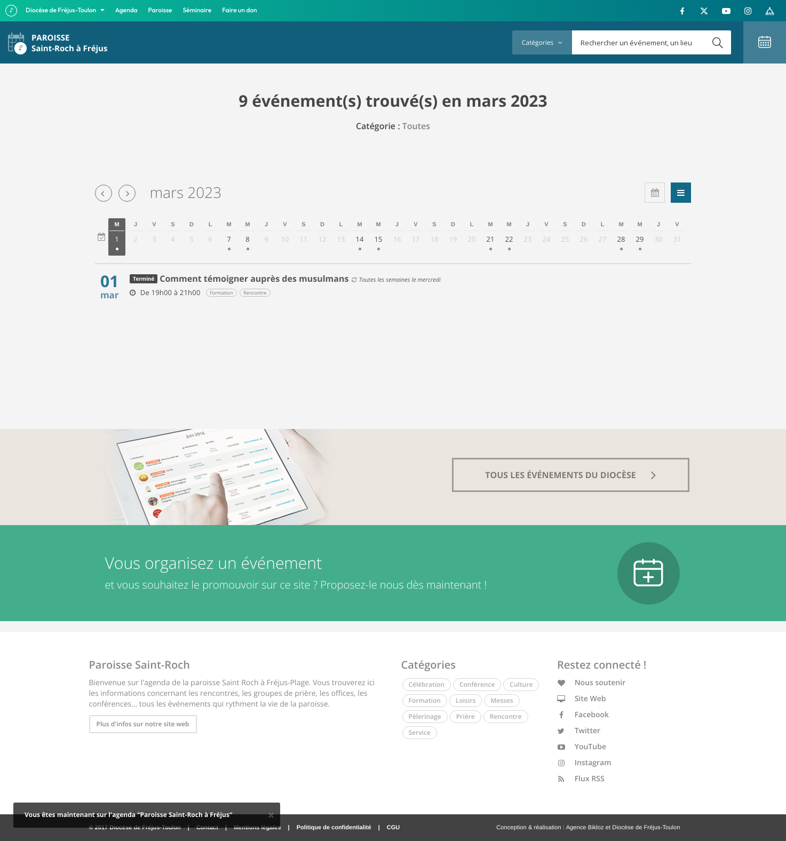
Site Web (581, 699)
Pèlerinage (425, 716)
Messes (501, 700)
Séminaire (197, 10)
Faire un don (239, 10)
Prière (465, 716)
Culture (521, 684)
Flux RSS (581, 779)
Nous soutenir (591, 683)
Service (420, 732)
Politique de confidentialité (334, 827)
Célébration (426, 684)
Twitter (578, 731)
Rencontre (506, 716)
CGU (393, 827)
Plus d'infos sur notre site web (143, 723)
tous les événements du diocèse (570, 475)
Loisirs (465, 700)
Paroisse (160, 10)
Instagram (584, 763)
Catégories (542, 42)
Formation (425, 700)
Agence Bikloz (585, 827)
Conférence (477, 684)
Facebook (583, 715)
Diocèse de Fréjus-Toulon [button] (62, 10)
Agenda (126, 10)
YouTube (581, 747)
